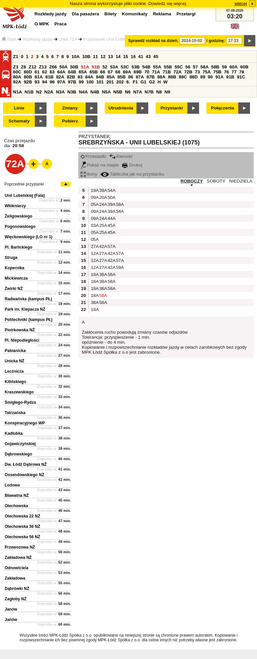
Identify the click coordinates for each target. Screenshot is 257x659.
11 (95, 56)
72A (177, 71)
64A (61, 71)
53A (114, 66)
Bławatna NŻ (17, 495)
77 (234, 71)
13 (110, 56)
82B (71, 76)
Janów (11, 609)
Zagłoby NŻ (15, 599)
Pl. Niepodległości (22, 340)
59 (224, 66)
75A (206, 71)
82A (60, 76)
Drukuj (132, 165)
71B (167, 71)
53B (136, 66)
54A (110, 190)
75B (217, 71)
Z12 (32, 66)
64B (72, 71)
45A (110, 225)
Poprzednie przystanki (24, 184)
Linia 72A (68, 39)
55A (157, 66)
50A (64, 66)
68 (117, 71)
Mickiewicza (16, 278)
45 (155, 56)
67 (110, 71)
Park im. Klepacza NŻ (25, 309)
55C (179, 66)
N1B (28, 91)
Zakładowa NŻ (18, 557)
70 (146, 71)
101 (100, 81)
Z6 (23, 66)
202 (120, 81)
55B (168, 66)
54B (146, 66)
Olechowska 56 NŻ (22, 537)
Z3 (15, 66)
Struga (11, 257)
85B (121, 76)
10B (86, 56)
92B (28, 81)
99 (81, 81)
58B (215, 66)
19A (94, 190)
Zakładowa (15, 578)
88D (193, 76)
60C (17, 71)
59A (119, 267)
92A (17, 81)
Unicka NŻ (14, 361)
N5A (106, 91)
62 (44, 71)
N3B (71, 91)
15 (125, 56)
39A (102, 190)
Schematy (19, 120)
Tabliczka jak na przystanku (132, 174)
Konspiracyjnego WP (25, 423)
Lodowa (12, 485)
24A (102, 204)
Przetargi (185, 13)
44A (110, 218)
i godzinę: (215, 40)
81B (49, 76)
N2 (39, 91)
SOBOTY (216, 181)
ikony (88, 174)
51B (96, 66)
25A (102, 225)
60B (244, 66)
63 (52, 71)
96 (52, 81)
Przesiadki (93, 156)
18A (94, 274)
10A (76, 56)
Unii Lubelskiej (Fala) (25, 195)
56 (187, 66)
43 (148, 56)
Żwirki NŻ (14, 288)
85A (111, 76)
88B (172, 76)
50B (74, 66)
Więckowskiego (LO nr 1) (29, 237)
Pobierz (70, 120)
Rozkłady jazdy (37, 39)
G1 (144, 81)
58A (204, 66)
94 (44, 81)
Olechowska (16, 506)
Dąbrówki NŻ (17, 588)
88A (161, 76)
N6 (128, 91)
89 (202, 76)
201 (110, 81)
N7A (137, 91)
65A (83, 71)
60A (234, 66)
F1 (135, 81)
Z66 (53, 66)
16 (133, 56)
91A (220, 76)
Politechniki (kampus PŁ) (29, 319)
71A (156, 71)
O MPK (41, 23)
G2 (152, 81)
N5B (117, 91)
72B (188, 71)
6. (128, 81)
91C (241, 76)
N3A (60, 91)
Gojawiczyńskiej (20, 443)
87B (151, 76)
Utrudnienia (120, 107)
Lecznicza (14, 371)
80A (17, 76)
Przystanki (172, 107)
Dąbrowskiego (18, 454)
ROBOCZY (192, 181)
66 (102, 71)
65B (93, 71)
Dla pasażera (85, 13)
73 (197, 71)
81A (38, 76)
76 (226, 71)
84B (100, 76)
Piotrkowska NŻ (20, 330)
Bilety (110, 13)
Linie (19, 107)
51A (85, 66)
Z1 (15, 56)
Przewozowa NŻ (20, 547)
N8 (159, 91)
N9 (167, 91)
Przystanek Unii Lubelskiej (109, 39)
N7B (149, 91)
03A (94, 225)
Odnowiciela (16, 568)
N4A (83, 91)
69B (138, 71)
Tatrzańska (15, 412)
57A (110, 246)
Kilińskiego (15, 381)
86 (130, 76)
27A (94, 246)
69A (127, 71)
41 (140, 56)
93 (36, 81)
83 (80, 76)
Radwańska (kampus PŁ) (28, 299)
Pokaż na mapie (99, 165)
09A (94, 197)
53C (125, 66)
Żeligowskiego (18, 216)
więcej (241, 3)
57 (195, 66)
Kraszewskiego (19, 392)
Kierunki (121, 156)
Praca (61, 23)
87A (140, 76)
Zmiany (70, 107)
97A (61, 81)
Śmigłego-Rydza (20, 402)
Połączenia (222, 107)
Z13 (43, 66)
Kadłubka (14, 433)
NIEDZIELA (240, 181)
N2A (49, 91)
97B (72, 81)
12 (102, 56)
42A (102, 246)
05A (94, 204)
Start (9, 39)
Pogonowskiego (20, 226)
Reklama (162, 13)
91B (230, 76)
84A (89, 76)
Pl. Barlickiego (18, 247)
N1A (17, 91)
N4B (94, 91)
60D (28, 71)
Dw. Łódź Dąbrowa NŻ (26, 464)
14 (117, 56)
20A (102, 197)
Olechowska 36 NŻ (22, 526)
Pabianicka (15, 350)
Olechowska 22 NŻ (22, 516)
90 (210, 76)
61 (36, 71)
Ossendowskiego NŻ (24, 474)
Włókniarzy (15, 206)
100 (90, 81)
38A (102, 274)
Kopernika (14, 268)
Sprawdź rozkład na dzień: (153, 40)
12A (94, 253)
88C (183, 76)
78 (241, 71)
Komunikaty (134, 13)
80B (28, 76)
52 (104, 66)
